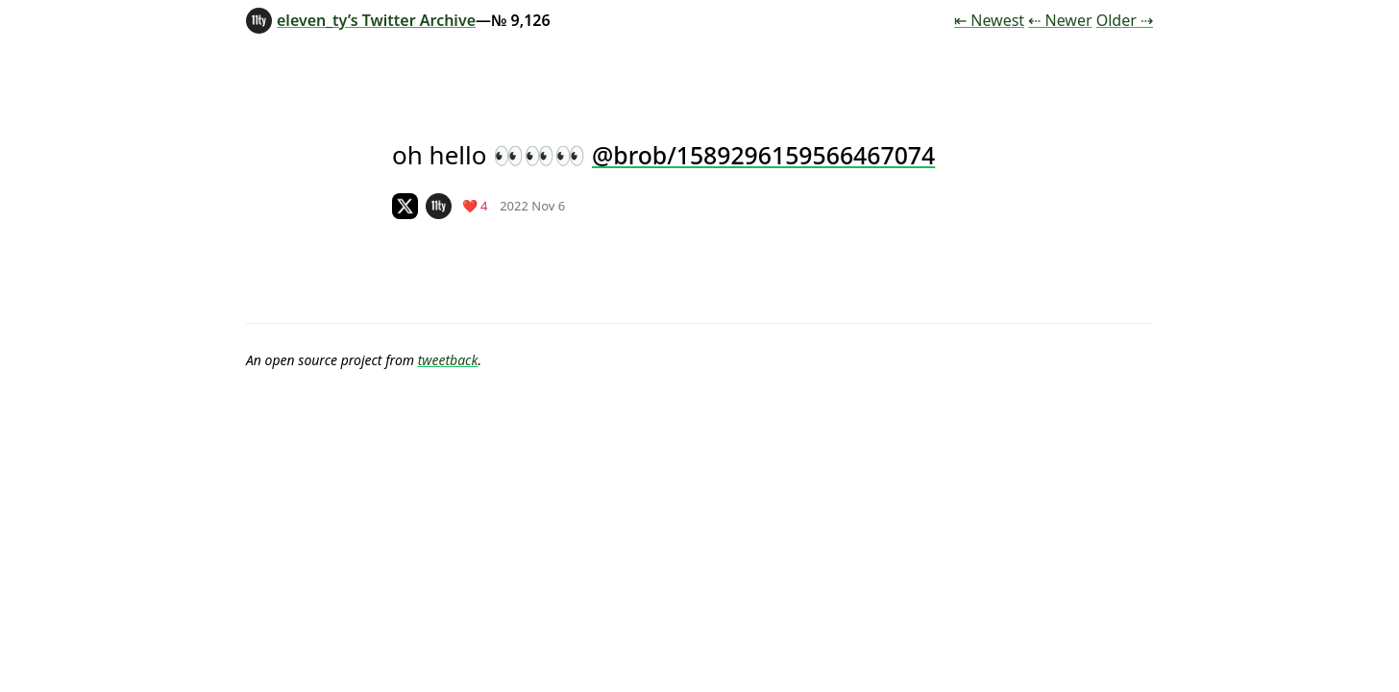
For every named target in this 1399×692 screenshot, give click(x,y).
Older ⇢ (1124, 20)
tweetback (448, 360)
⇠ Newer (1060, 20)
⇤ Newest (989, 20)
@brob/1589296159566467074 (763, 154)
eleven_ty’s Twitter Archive (361, 20)
